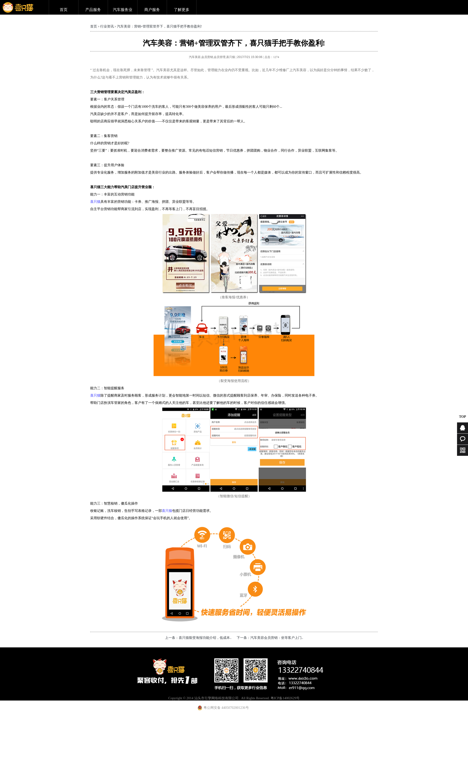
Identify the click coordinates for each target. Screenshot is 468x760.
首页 (64, 10)
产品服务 (93, 10)
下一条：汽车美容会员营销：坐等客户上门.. (270, 638)
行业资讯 (107, 26)
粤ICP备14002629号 (285, 698)
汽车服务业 (122, 10)
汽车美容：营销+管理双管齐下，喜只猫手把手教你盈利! (159, 26)
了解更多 (181, 10)
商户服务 (152, 10)
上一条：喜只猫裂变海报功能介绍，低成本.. (198, 638)
